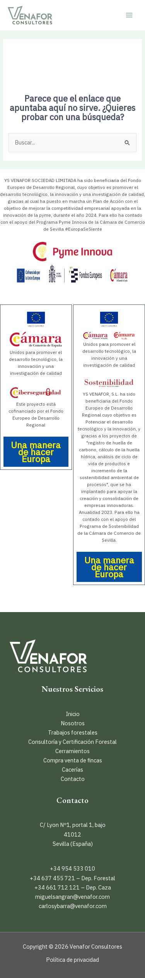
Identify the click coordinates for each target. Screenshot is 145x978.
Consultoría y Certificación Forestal (72, 741)
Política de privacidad (72, 959)
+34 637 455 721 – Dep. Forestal (72, 878)
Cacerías (72, 769)
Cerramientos (72, 751)
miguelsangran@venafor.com (72, 896)
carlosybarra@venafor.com (73, 906)
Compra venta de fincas (72, 760)
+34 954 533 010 (72, 868)
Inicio (73, 714)
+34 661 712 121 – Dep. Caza (72, 887)
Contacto (73, 778)
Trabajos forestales (72, 732)
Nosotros (73, 723)
